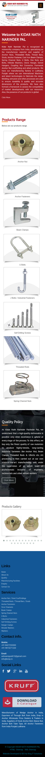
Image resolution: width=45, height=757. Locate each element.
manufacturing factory (21, 71)
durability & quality (21, 81)
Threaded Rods (22, 369)
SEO (23, 754)
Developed (14, 754)
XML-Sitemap (30, 750)
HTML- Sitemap (16, 750)
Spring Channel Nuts (22, 403)
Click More (6, 97)
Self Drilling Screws (22, 334)
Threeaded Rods (22, 55)
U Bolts (25, 60)
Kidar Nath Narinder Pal (13, 47)
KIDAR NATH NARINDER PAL (28, 747)
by (26, 754)
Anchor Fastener (15, 57)
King (30, 754)
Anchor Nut (22, 160)
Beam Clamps (37, 57)
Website (6, 754)
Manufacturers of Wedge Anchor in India (22, 712)
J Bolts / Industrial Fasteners (22, 296)
